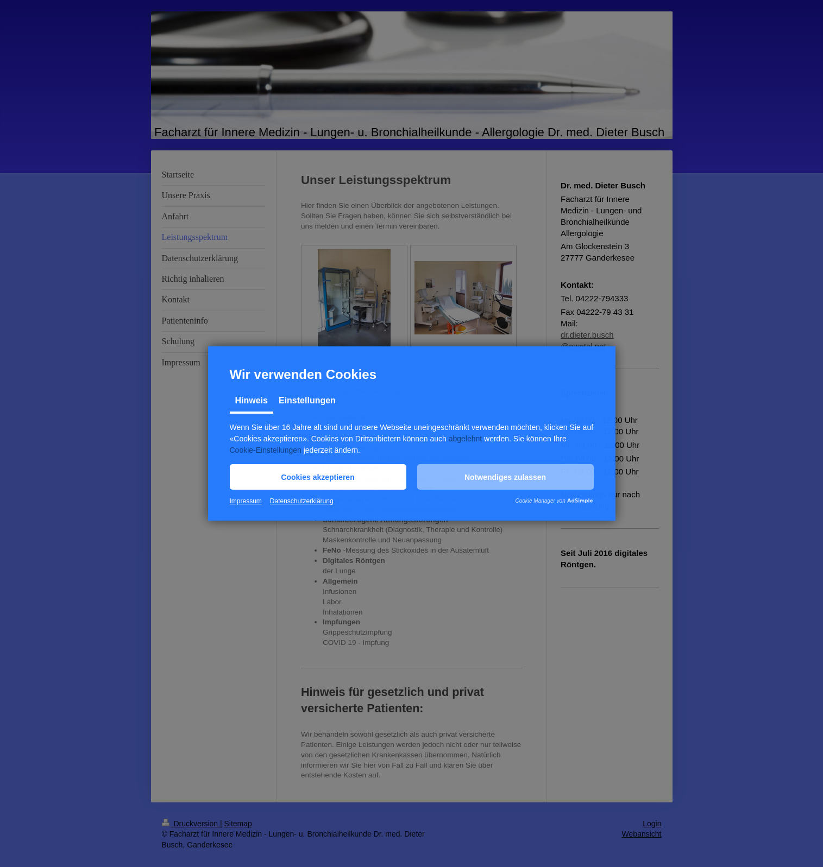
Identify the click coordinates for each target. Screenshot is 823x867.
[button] (318, 477)
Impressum (246, 501)
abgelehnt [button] (465, 438)
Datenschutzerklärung (302, 501)
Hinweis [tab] (251, 400)
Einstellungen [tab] (307, 400)
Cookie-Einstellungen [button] (265, 450)
